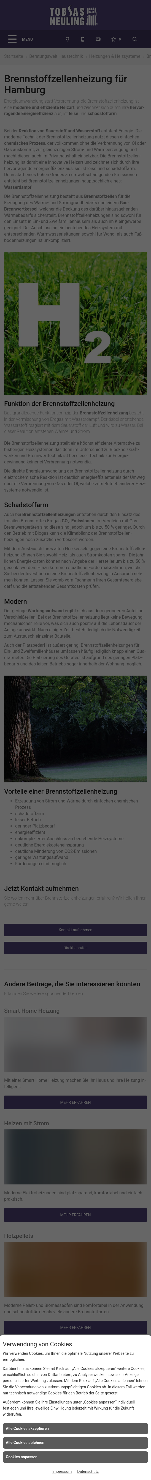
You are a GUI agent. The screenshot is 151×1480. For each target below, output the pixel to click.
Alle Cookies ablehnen (25, 1442)
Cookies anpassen (21, 1457)
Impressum (62, 1471)
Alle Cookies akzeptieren (27, 1428)
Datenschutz (88, 1471)
